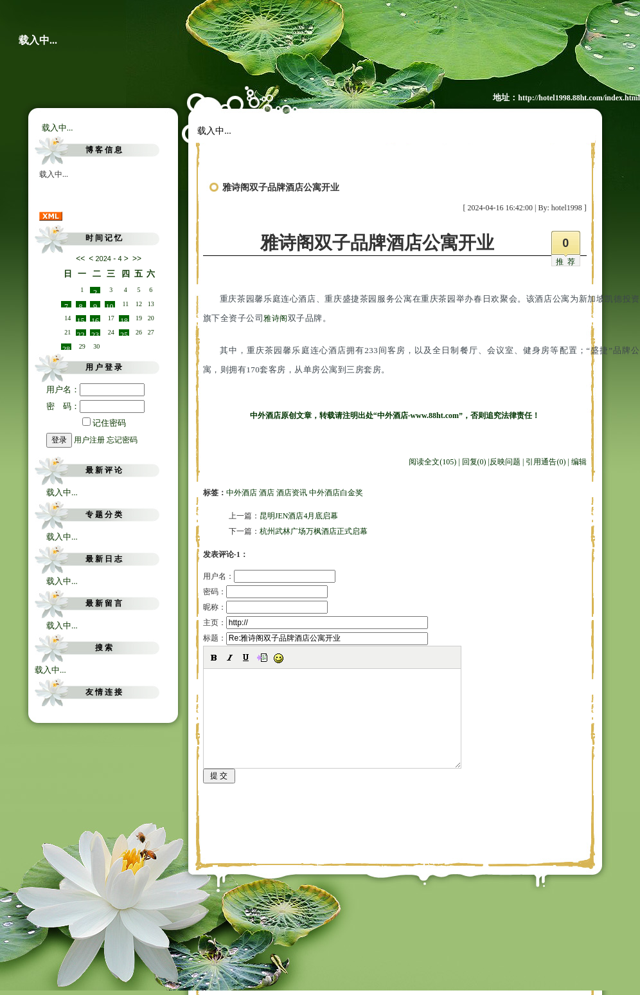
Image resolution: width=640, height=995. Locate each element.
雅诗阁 (275, 318)
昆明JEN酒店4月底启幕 (299, 515)
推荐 (567, 261)
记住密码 (104, 423)
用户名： (95, 389)
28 (66, 347)
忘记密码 (122, 439)
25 (124, 333)
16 (95, 319)
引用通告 (545, 461)
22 (81, 333)
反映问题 (505, 461)
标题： (315, 638)
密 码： (95, 406)
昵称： (265, 607)
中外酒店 (241, 492)
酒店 (266, 492)
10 (110, 304)
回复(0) (474, 461)
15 (81, 319)
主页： (315, 622)
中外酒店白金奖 (336, 492)
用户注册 (89, 439)
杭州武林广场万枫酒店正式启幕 (314, 531)
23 (95, 333)
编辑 (579, 461)
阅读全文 (432, 461)
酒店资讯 (291, 492)
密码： (265, 591)
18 (124, 319)
